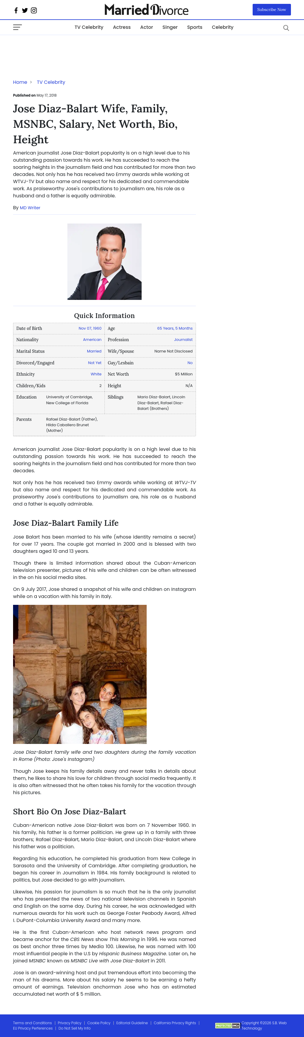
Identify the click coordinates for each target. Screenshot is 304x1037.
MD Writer (30, 208)
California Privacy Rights (175, 1022)
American (92, 339)
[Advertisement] (60, 47)
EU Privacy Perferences (33, 1028)
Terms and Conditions (32, 1022)
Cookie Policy (98, 1022)
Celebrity (223, 27)
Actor (146, 27)
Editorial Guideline (132, 1022)
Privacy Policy (70, 1022)
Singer (170, 27)
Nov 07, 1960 (90, 328)
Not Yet (95, 362)
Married (94, 351)
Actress (122, 27)
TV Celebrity (89, 27)
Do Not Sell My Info (74, 1028)
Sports (194, 27)
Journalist (183, 339)
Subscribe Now (271, 9)
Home (20, 82)
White (96, 374)
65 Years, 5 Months (175, 328)
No (190, 362)
